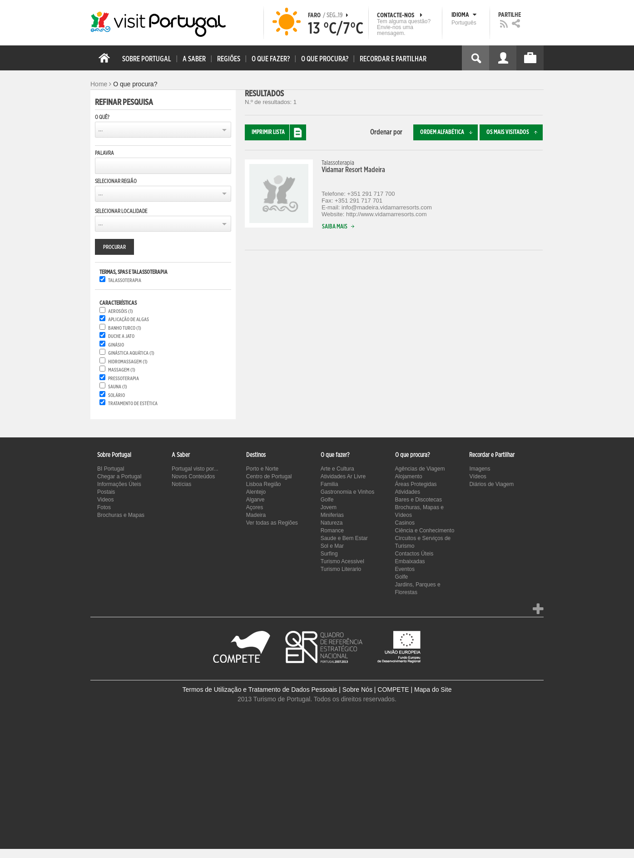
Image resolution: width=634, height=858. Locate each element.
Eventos (405, 569)
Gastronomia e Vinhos (348, 492)
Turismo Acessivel (342, 561)
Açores (254, 507)
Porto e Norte (262, 469)
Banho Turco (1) (124, 328)
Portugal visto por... (195, 469)
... (100, 129)
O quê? (102, 117)
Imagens (479, 469)
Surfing (329, 554)
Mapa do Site (433, 689)
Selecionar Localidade (121, 211)
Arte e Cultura (337, 469)
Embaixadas (410, 561)
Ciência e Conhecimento (425, 530)
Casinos (405, 523)
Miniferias (332, 515)
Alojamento (408, 476)
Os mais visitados (514, 132)
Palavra (104, 153)
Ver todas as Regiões (272, 523)
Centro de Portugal (269, 476)
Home (98, 84)
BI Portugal (110, 469)
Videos (105, 499)
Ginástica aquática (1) (131, 353)
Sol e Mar (332, 546)
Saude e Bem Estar (344, 538)
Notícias (181, 484)
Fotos (104, 507)
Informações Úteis (119, 484)
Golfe (327, 499)
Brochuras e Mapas (120, 515)
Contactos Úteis (414, 554)
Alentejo (256, 492)
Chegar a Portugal (119, 476)
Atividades (407, 492)
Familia (329, 484)
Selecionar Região (116, 181)
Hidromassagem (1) (128, 361)
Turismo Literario (341, 569)
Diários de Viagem (491, 484)
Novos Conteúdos (193, 476)
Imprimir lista (279, 132)
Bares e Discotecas (418, 499)
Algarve (255, 499)
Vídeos (477, 476)
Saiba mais (340, 227)
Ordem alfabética (449, 132)
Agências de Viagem (420, 469)
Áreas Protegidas (416, 484)
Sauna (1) (117, 386)
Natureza (332, 523)
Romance (332, 530)
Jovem (329, 507)
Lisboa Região (263, 484)
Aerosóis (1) (120, 311)
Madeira (256, 515)
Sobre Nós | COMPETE (375, 689)
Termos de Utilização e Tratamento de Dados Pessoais (260, 689)
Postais (106, 492)
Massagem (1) (121, 369)
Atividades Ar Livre (343, 476)
